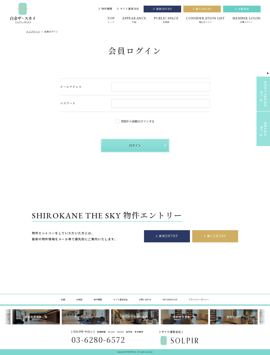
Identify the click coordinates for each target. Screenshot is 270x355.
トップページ (33, 32)
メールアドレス (71, 86)
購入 (216, 236)
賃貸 (168, 236)
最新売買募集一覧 (184, 317)
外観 (63, 299)
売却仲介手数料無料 (135, 317)
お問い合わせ (145, 299)
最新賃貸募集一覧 (36, 317)
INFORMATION (170, 299)
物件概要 (105, 9)
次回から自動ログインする (135, 121)
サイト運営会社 (128, 9)
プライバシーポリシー (198, 299)
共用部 (79, 299)
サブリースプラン (85, 317)
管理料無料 (234, 317)
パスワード (68, 103)
